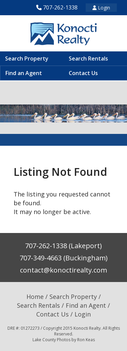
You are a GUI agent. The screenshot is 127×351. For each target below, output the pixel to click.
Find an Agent (23, 73)
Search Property (26, 58)
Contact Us (83, 73)
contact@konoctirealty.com (63, 270)
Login (101, 7)
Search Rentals (88, 58)
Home (35, 296)
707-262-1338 (60, 7)
